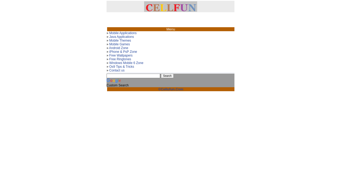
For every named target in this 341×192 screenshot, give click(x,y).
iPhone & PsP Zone (123, 52)
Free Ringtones (120, 59)
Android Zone (118, 48)
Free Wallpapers (121, 55)
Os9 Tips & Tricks (121, 67)
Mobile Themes (120, 40)
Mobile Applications (123, 33)
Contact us (116, 70)
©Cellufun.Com (170, 89)
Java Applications (121, 37)
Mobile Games (119, 44)
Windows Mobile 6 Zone (126, 63)
